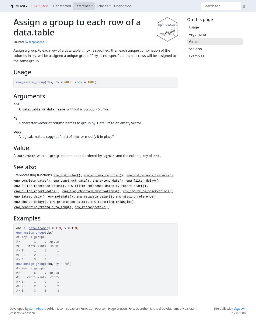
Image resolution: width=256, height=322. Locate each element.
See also (195, 49)
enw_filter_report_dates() (36, 191)
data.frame (37, 228)
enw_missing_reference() (136, 196)
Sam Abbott (37, 308)
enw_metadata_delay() (94, 196)
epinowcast (21, 5)
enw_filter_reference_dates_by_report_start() (107, 186)
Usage (194, 27)
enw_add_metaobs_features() (150, 175)
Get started (62, 6)
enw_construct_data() (71, 180)
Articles (102, 6)
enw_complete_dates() (32, 180)
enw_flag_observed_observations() (91, 191)
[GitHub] (244, 6)
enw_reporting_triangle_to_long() (42, 207)
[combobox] (221, 6)
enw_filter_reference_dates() (39, 186)
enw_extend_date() (108, 180)
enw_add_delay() (66, 175)
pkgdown (239, 308)
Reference (82, 6)
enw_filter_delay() (143, 180)
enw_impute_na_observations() (148, 191)
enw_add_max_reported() (103, 175)
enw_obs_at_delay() (30, 202)
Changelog (122, 6)
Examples (196, 56)
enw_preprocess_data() (68, 202)
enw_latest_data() (29, 196)
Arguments (198, 34)
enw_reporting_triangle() (112, 202)
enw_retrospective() (92, 207)
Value (193, 41)
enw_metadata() (60, 196)
